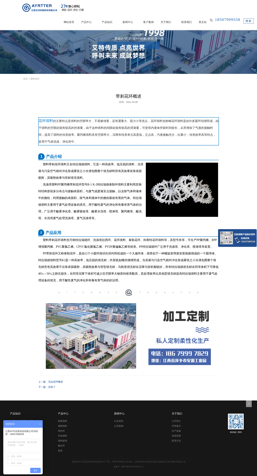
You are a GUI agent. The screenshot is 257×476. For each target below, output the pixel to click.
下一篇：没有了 (46, 387)
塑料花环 (34, 78)
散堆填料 (62, 421)
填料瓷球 (62, 440)
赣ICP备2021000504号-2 (132, 466)
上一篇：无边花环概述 (49, 381)
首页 (25, 78)
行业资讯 (118, 421)
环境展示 (176, 426)
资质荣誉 (176, 435)
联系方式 (176, 440)
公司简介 (176, 421)
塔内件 (61, 431)
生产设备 (176, 431)
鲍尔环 (61, 445)
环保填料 (62, 435)
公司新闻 (118, 426)
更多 (60, 450)
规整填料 (62, 426)
